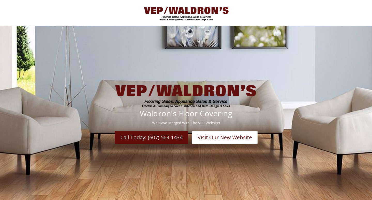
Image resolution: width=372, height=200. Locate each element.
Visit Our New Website (225, 137)
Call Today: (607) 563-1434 (151, 137)
